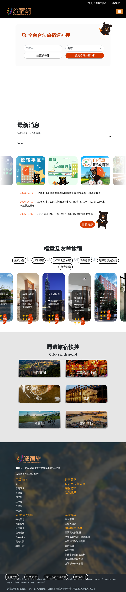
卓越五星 (20, 488)
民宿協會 (20, 528)
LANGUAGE (117, 3)
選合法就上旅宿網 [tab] (56, 577)
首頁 (90, 3)
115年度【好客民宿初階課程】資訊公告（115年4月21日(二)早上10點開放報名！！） (62, 203)
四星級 (19, 497)
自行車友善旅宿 (75, 484)
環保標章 (71, 488)
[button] (100, 171)
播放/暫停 (80, 577)
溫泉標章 (71, 492)
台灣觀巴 (69, 545)
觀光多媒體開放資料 (75, 554)
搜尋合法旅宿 (84, 55)
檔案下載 (20, 546)
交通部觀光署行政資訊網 (77, 537)
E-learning (20, 537)
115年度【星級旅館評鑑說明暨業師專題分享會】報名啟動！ (69, 193)
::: (85, 3)
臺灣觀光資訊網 (73, 532)
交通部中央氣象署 (74, 563)
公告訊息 (20, 519)
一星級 (19, 510)
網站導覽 (101, 3)
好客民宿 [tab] (31, 577)
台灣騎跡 (69, 550)
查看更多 (87, 224)
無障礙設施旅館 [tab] (108, 260)
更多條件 (42, 55)
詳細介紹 (6, 318)
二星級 (19, 506)
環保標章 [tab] (85, 260)
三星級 (19, 501)
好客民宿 (71, 479)
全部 (18, 484)
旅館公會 (20, 523)
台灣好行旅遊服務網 (75, 541)
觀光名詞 (20, 541)
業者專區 (69, 519)
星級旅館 (21, 479)
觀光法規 (20, 532)
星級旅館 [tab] (12, 577)
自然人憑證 (70, 523)
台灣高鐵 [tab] (65, 266)
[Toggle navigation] (119, 11)
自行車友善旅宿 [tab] (62, 260)
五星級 (19, 493)
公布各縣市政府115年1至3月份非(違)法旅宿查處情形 (65, 214)
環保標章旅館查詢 (74, 559)
